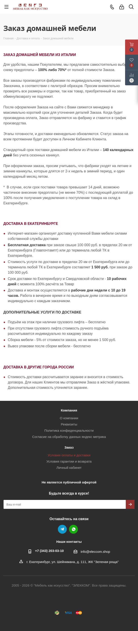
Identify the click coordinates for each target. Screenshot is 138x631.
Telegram (62, 529)
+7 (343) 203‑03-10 (49, 551)
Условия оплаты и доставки (69, 455)
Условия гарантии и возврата (69, 461)
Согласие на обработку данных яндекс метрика (69, 437)
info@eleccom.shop (95, 551)
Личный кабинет (69, 467)
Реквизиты (69, 424)
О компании (69, 418)
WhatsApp (73, 529)
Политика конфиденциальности (68, 430)
